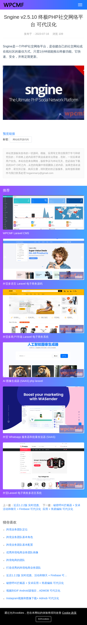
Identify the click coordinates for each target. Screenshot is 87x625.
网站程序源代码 (21, 139)
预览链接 (9, 133)
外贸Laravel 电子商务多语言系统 (22, 492)
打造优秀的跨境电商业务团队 (23, 567)
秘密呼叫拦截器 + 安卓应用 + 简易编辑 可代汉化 (35, 583)
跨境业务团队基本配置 (19, 544)
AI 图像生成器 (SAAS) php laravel (23, 380)
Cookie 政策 (69, 612)
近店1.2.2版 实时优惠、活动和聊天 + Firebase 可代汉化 (37, 575)
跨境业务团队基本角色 (19, 537)
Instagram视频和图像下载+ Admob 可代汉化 (32, 598)
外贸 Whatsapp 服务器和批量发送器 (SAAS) (29, 436)
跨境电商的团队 (15, 560)
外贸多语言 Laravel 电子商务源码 (22, 283)
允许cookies (43, 619)
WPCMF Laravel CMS (16, 233)
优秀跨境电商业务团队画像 (22, 552)
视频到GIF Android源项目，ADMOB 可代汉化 (33, 590)
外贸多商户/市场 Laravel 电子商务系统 (26, 336)
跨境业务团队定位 (17, 529)
